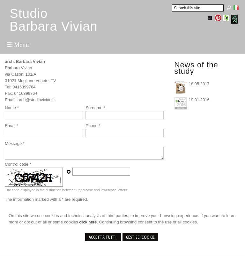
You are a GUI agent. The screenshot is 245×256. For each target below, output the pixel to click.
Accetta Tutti (103, 237)
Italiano (236, 7)
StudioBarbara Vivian (54, 19)
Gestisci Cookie (140, 237)
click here (88, 222)
